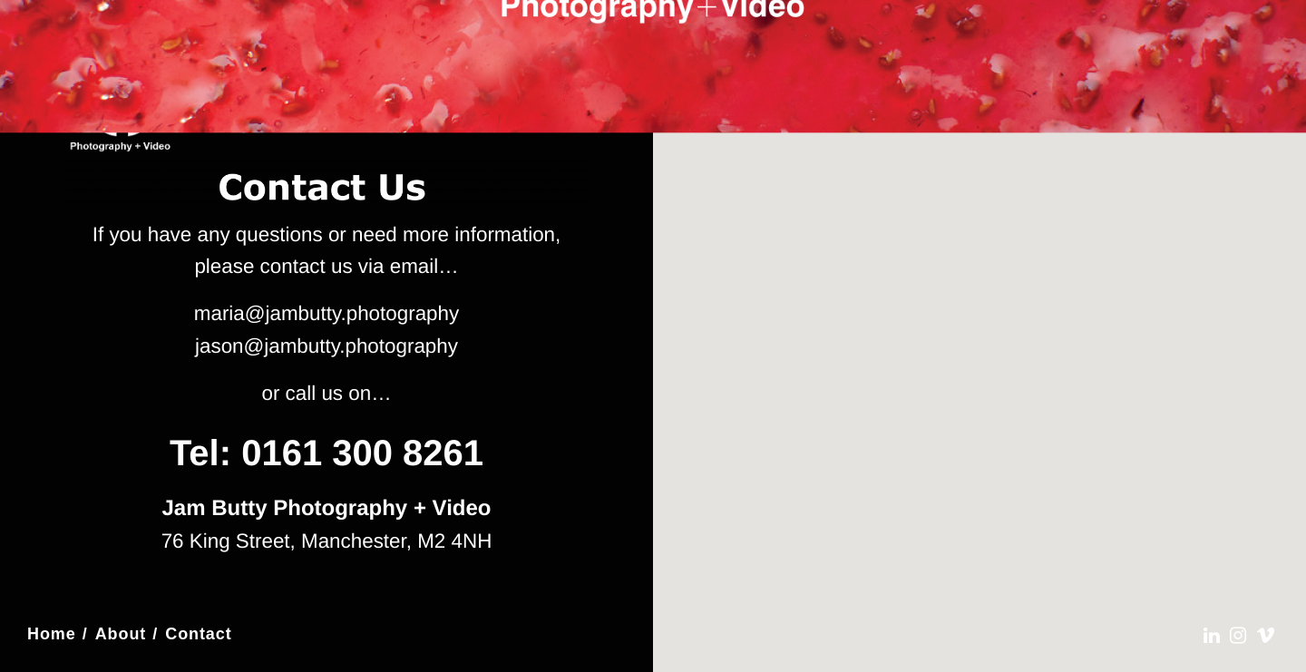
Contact (198, 634)
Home (51, 634)
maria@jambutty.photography (326, 313)
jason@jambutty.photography (326, 346)
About (120, 634)
